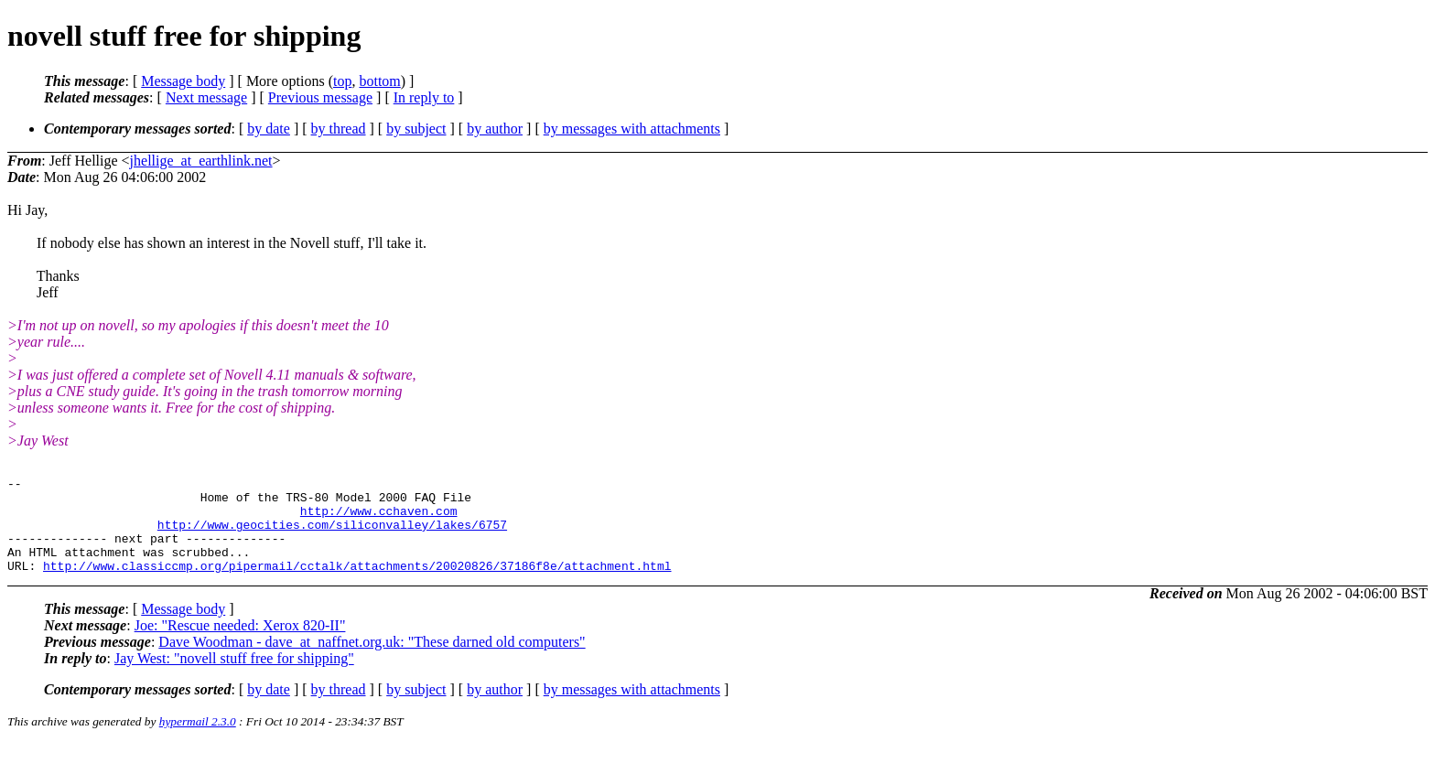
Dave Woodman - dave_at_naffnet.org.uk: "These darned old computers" (371, 661)
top (342, 81)
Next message (206, 97)
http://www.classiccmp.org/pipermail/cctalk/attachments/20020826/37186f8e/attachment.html (357, 584)
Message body (183, 81)
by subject (416, 128)
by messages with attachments (632, 128)
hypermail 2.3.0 (197, 740)
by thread (338, 128)
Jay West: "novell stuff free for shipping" (234, 677)
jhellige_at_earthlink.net (201, 160)
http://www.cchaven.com (379, 518)
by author (495, 128)
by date (268, 128)
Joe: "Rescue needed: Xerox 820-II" (240, 644)
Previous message (320, 97)
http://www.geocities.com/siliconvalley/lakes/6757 (332, 535)
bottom (379, 81)
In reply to (424, 97)
